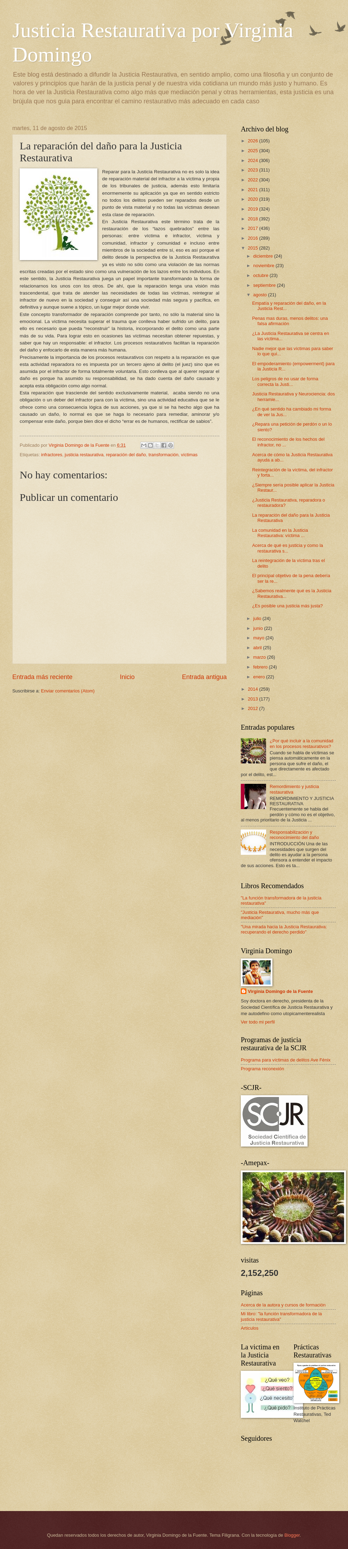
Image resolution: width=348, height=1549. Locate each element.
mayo (259, 637)
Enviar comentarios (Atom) (68, 690)
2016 (253, 238)
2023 (253, 170)
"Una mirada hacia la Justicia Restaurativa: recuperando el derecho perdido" (284, 929)
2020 (253, 199)
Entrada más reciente (42, 676)
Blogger (292, 1535)
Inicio (127, 676)
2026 (253, 140)
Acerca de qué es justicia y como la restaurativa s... (287, 548)
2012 (253, 708)
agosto (260, 294)
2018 (253, 218)
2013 (253, 699)
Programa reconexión (262, 1068)
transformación (163, 454)
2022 (253, 179)
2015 (253, 248)
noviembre (264, 265)
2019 (253, 209)
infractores (51, 454)
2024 (253, 160)
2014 (253, 689)
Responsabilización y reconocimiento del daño (294, 835)
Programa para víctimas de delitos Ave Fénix (285, 1060)
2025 (253, 150)
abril (258, 647)
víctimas (189, 454)
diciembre (263, 256)
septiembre (265, 285)
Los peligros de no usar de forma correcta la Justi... (285, 381)
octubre (261, 275)
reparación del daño (126, 454)
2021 (253, 189)
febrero (261, 667)
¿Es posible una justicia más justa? (287, 605)
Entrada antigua (204, 676)
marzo (260, 657)
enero (259, 676)
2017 (253, 228)
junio (258, 628)
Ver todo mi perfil (258, 1022)
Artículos (249, 1328)
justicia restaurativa (84, 454)
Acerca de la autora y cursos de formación (283, 1305)
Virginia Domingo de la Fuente (280, 991)
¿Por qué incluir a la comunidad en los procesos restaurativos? (301, 743)
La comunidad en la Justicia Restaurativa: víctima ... (280, 533)
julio (257, 618)
